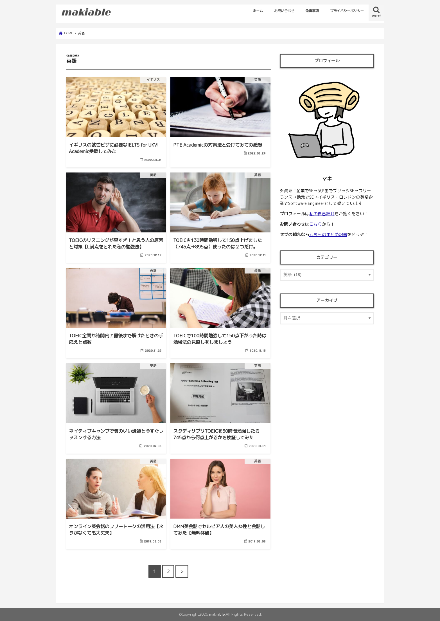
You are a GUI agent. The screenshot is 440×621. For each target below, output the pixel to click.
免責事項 (312, 10)
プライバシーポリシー (347, 10)
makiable (217, 614)
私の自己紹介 (322, 214)
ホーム (258, 10)
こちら (315, 224)
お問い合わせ (284, 10)
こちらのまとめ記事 (328, 234)
